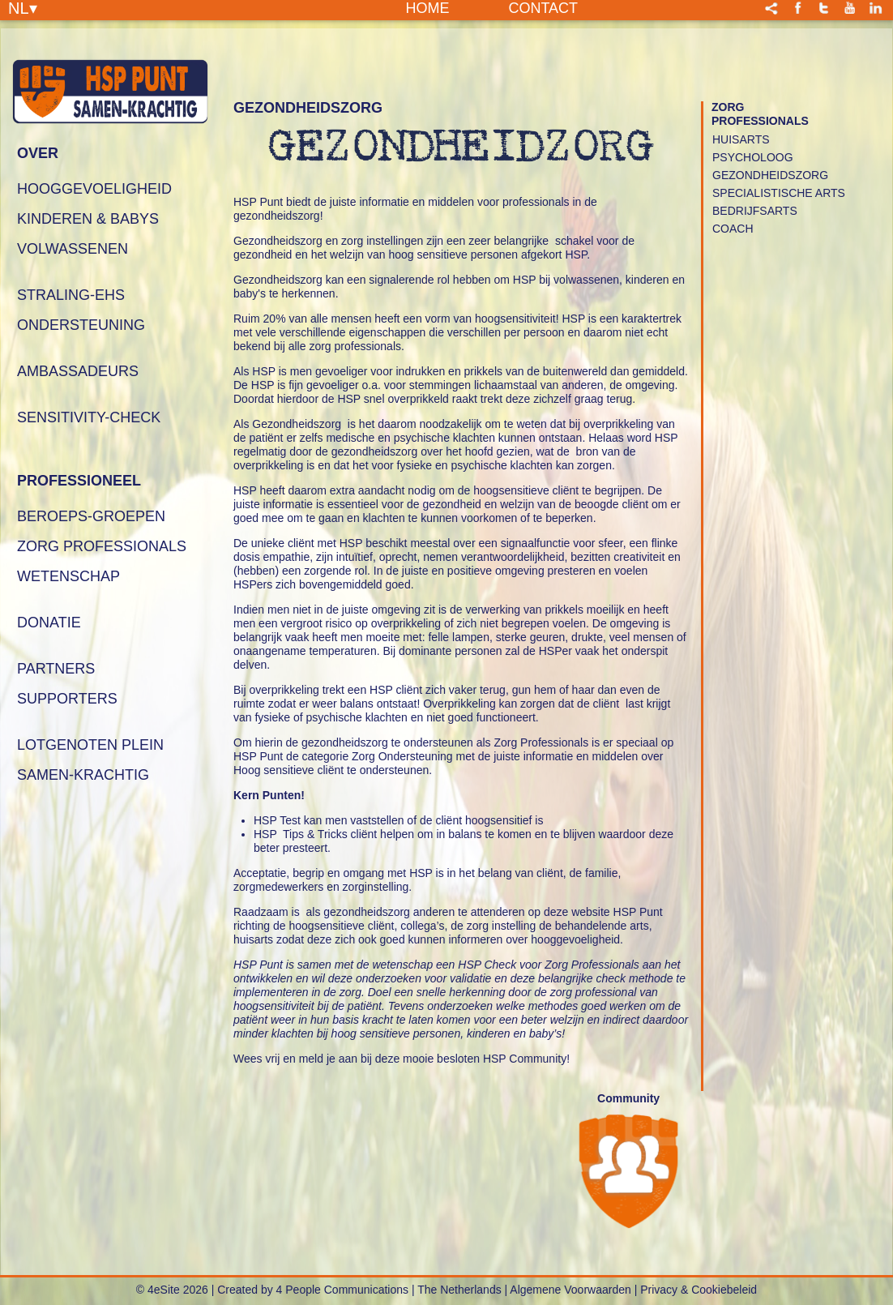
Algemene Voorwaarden (570, 1289)
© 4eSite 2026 (172, 1289)
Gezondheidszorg (770, 175)
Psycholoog (752, 157)
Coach (733, 228)
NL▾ (22, 7)
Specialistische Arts (778, 192)
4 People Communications (342, 1289)
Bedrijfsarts (754, 210)
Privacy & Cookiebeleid (698, 1289)
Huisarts (741, 139)
